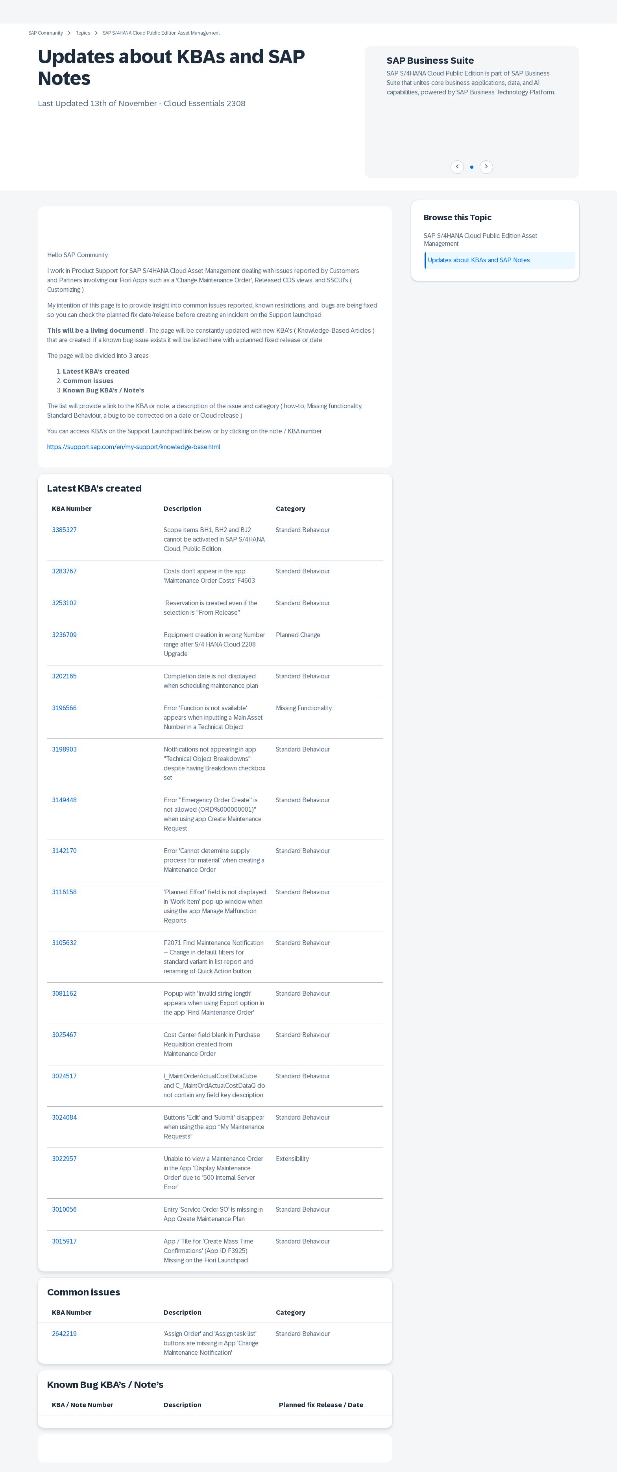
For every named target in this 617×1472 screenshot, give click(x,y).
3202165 (64, 676)
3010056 (64, 1209)
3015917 (64, 1241)
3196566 (64, 708)
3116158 (64, 892)
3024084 (64, 1117)
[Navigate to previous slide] (457, 167)
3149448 (64, 800)
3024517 (64, 1076)
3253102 (64, 603)
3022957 (64, 1158)
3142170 (64, 850)
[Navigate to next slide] (486, 167)
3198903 (64, 749)
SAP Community (45, 33)
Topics (83, 33)
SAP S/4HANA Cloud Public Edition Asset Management (161, 33)
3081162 (64, 993)
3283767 (64, 571)
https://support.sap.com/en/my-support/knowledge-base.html (133, 447)
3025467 (64, 1035)
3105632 (64, 943)
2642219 (64, 1333)
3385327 (64, 530)
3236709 (64, 635)
